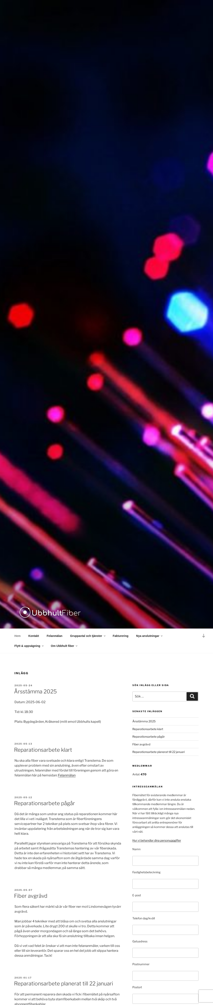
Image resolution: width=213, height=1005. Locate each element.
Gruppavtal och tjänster (88, 636)
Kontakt (33, 636)
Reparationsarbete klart (43, 750)
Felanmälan (54, 636)
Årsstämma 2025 (35, 691)
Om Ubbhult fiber (64, 645)
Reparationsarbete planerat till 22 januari (63, 983)
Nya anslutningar (149, 636)
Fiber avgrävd (30, 896)
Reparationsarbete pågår (44, 803)
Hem (17, 636)
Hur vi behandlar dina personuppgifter (156, 840)
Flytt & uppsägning (29, 645)
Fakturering (120, 636)
